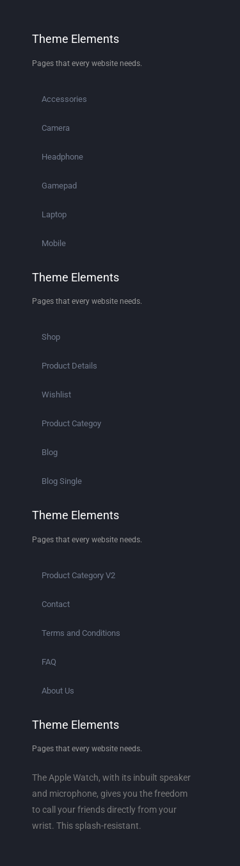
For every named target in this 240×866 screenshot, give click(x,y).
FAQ (49, 662)
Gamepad (59, 185)
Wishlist (56, 394)
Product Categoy (71, 423)
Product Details (69, 366)
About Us (58, 690)
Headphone (62, 157)
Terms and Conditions (81, 633)
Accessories (64, 99)
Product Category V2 (78, 575)
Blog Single (62, 481)
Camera (56, 128)
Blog (50, 452)
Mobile (54, 243)
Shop (51, 337)
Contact (56, 604)
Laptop (54, 214)
